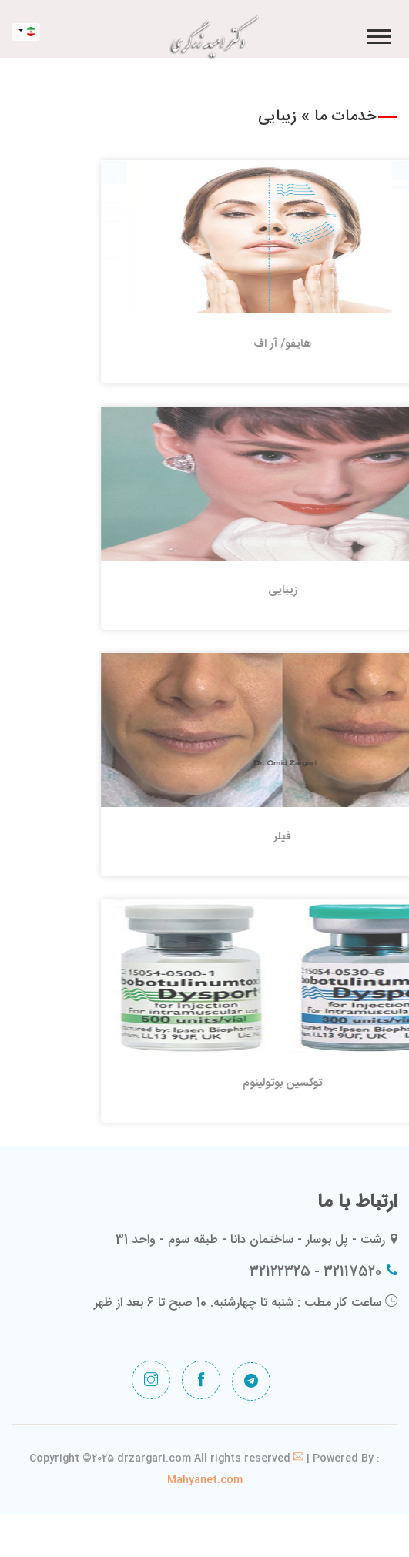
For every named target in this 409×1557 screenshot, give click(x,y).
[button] (378, 33)
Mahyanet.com (205, 1480)
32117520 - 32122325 (315, 1272)
